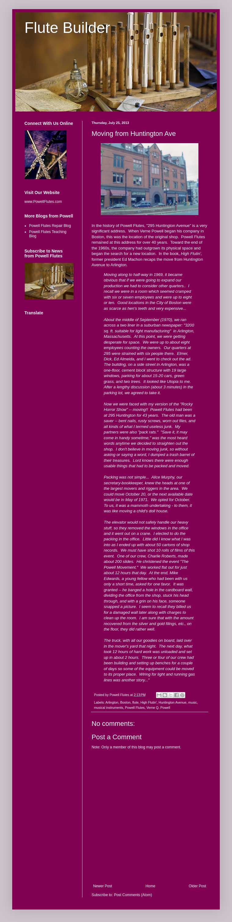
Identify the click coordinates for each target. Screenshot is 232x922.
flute (135, 702)
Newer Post (102, 886)
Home (150, 886)
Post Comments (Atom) (133, 895)
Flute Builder (67, 27)
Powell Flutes (134, 707)
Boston (125, 702)
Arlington (111, 702)
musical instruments (108, 707)
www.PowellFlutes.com (43, 202)
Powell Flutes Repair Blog (50, 226)
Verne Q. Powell (158, 707)
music (192, 702)
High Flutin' (148, 702)
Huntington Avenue (173, 702)
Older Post (197, 886)
